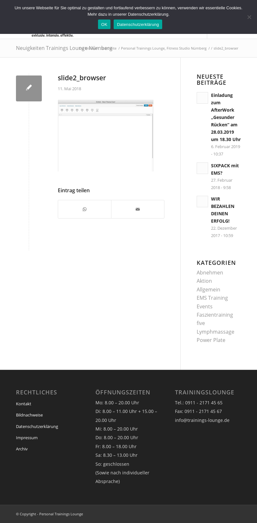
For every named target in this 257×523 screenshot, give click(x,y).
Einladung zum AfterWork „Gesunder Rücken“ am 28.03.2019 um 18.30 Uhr (226, 117)
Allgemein (208, 289)
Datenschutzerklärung (37, 426)
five (201, 323)
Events (205, 306)
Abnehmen (210, 272)
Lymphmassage (215, 331)
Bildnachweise (29, 415)
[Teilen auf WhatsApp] (84, 209)
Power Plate (211, 340)
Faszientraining (215, 314)
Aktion (204, 280)
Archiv (22, 449)
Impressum (27, 437)
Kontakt (23, 404)
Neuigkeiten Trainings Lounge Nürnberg (64, 48)
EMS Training (212, 297)
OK (104, 24)
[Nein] (249, 17)
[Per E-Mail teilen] (137, 209)
